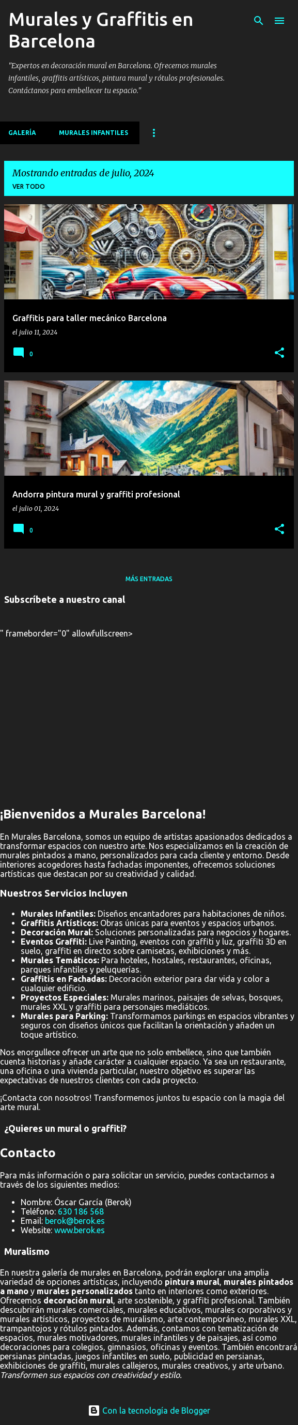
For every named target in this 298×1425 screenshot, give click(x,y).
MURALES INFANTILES (93, 132)
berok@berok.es (75, 1220)
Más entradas (149, 578)
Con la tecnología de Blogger (149, 1410)
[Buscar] (259, 20)
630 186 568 (81, 1211)
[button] (279, 353)
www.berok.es (79, 1230)
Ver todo (28, 186)
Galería (22, 132)
